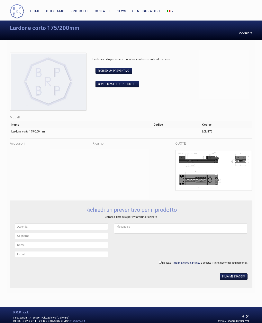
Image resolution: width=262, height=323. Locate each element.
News (121, 11)
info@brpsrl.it (77, 320)
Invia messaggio (233, 276)
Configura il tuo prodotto (117, 84)
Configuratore (146, 11)
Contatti (102, 11)
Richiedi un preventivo (113, 70)
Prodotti (79, 11)
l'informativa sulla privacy (186, 262)
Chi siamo (55, 11)
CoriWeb (244, 321)
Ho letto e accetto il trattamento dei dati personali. (205, 262)
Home (35, 11)
